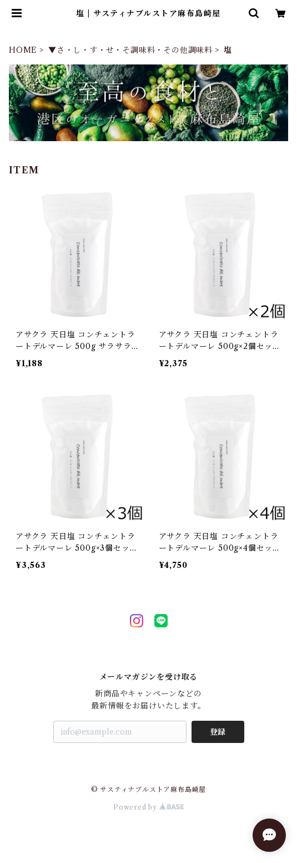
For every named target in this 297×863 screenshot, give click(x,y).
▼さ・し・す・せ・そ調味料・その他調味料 (130, 50)
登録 (217, 732)
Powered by (148, 807)
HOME (23, 50)
